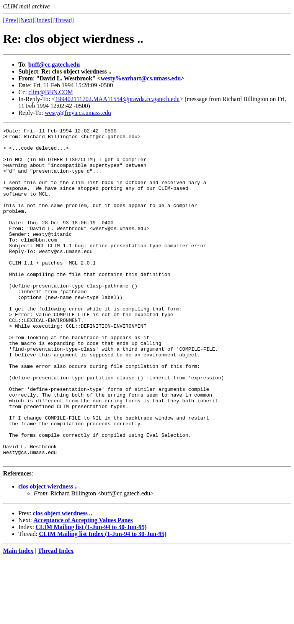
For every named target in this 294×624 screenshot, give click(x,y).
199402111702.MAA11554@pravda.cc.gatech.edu (117, 99)
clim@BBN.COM (50, 92)
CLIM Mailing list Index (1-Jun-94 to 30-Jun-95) (103, 600)
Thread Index (56, 617)
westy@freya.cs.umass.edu (78, 112)
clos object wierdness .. (48, 553)
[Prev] (10, 20)
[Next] (26, 20)
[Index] (43, 20)
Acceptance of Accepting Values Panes (83, 586)
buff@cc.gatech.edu (54, 64)
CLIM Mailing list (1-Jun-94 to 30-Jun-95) (91, 593)
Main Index (18, 617)
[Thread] (63, 20)
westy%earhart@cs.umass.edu (141, 78)
